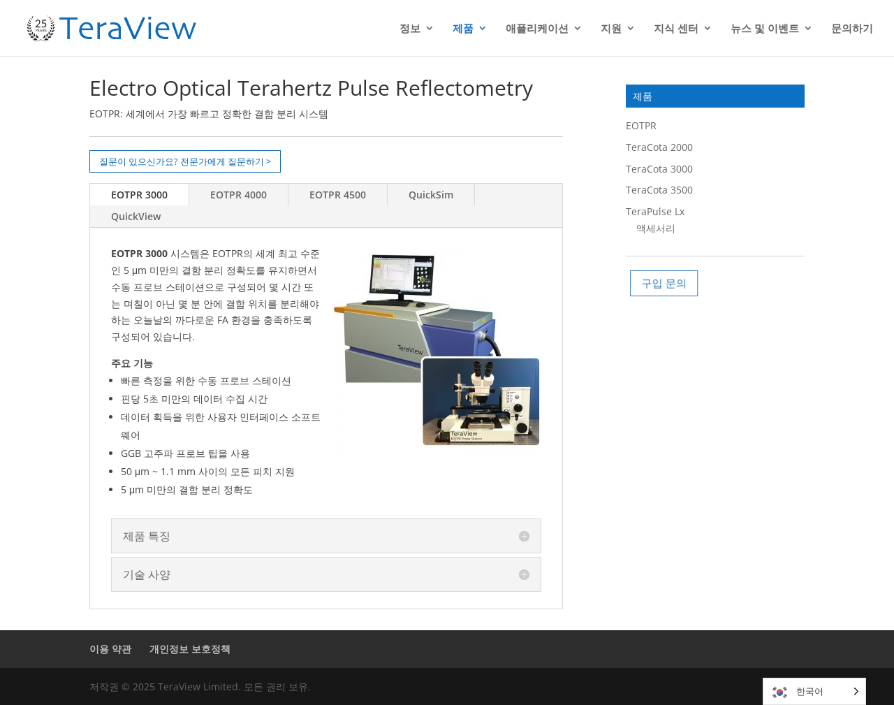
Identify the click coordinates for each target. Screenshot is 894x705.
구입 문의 (668, 282)
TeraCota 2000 (659, 147)
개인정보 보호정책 (189, 648)
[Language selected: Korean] (814, 691)
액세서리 (655, 228)
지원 (611, 29)
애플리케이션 (537, 29)
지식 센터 (676, 29)
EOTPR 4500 (337, 194)
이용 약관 (110, 648)
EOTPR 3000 (139, 194)
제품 (463, 29)
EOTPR (641, 125)
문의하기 (852, 29)
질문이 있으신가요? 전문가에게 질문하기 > (185, 161)
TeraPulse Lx (655, 211)
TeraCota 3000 (659, 168)
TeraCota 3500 (659, 189)
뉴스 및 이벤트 (765, 29)
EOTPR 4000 (238, 194)
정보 (410, 29)
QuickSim (431, 194)
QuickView (136, 216)
